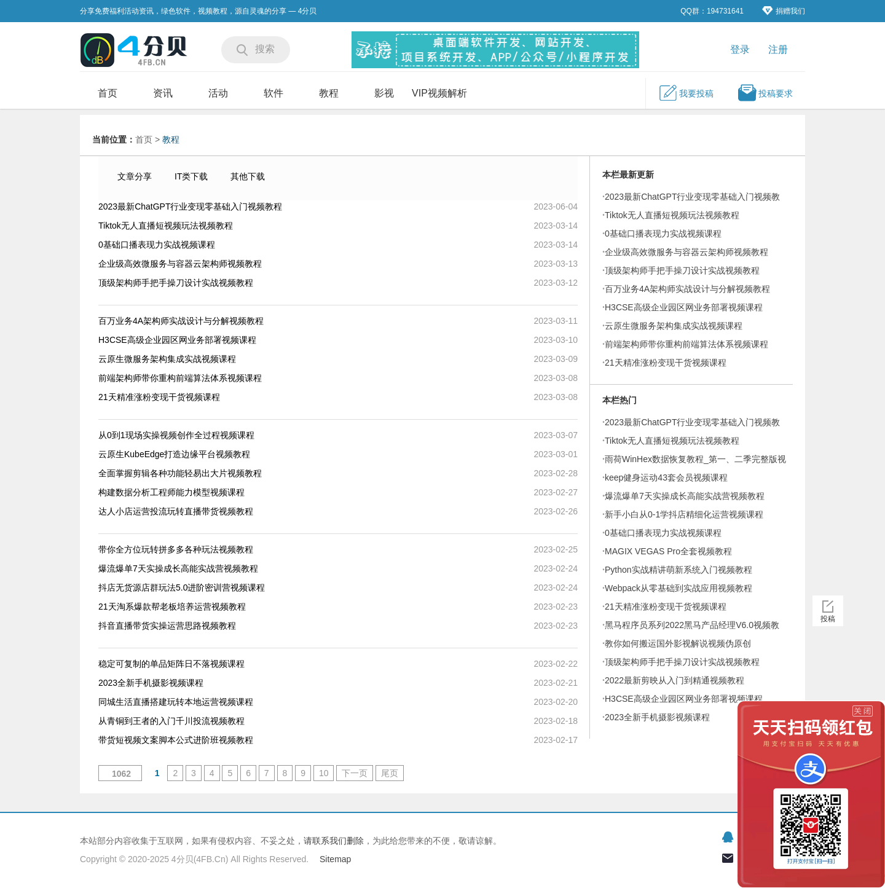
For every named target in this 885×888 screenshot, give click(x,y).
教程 (329, 93)
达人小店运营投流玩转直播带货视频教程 (175, 511)
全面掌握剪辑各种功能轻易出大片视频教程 (180, 473)
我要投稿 (686, 93)
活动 (218, 93)
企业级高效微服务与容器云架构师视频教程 (180, 264)
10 (324, 773)
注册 (778, 49)
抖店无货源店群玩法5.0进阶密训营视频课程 (181, 587)
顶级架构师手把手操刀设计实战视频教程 (175, 283)
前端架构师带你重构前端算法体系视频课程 (180, 378)
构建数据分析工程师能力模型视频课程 (171, 492)
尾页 (389, 773)
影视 (384, 93)
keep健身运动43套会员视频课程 (666, 477)
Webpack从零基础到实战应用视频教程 (678, 588)
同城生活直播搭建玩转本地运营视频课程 (175, 702)
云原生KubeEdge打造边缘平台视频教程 (174, 454)
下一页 (355, 773)
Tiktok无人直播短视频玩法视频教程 (165, 225)
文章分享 (134, 176)
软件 (273, 93)
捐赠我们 (783, 10)
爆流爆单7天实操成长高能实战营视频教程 (178, 568)
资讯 (163, 93)
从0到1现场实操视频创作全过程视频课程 (176, 435)
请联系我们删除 (334, 841)
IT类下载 (191, 176)
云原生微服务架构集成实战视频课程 (167, 359)
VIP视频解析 (439, 93)
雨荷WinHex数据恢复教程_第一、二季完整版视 (695, 459)
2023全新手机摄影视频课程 (150, 683)
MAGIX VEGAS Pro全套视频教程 (668, 551)
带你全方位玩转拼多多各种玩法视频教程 (175, 549)
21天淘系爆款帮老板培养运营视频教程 (172, 606)
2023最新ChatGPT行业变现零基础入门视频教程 (190, 206)
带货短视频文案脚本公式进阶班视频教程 (175, 740)
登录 (740, 49)
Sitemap (335, 859)
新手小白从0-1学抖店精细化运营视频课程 (684, 514)
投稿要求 (765, 93)
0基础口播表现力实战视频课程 (156, 245)
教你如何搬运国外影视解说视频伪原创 (678, 643)
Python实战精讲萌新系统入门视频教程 (678, 570)
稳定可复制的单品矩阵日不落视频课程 (171, 664)
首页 (107, 93)
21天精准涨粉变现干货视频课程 (159, 397)
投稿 (827, 619)
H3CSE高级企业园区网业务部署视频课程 (177, 340)
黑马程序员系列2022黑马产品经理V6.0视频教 (692, 625)
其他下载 (247, 176)
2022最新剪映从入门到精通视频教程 (674, 680)
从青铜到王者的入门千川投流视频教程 (171, 721)
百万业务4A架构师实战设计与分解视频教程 (181, 321)
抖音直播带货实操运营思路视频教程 (167, 626)
